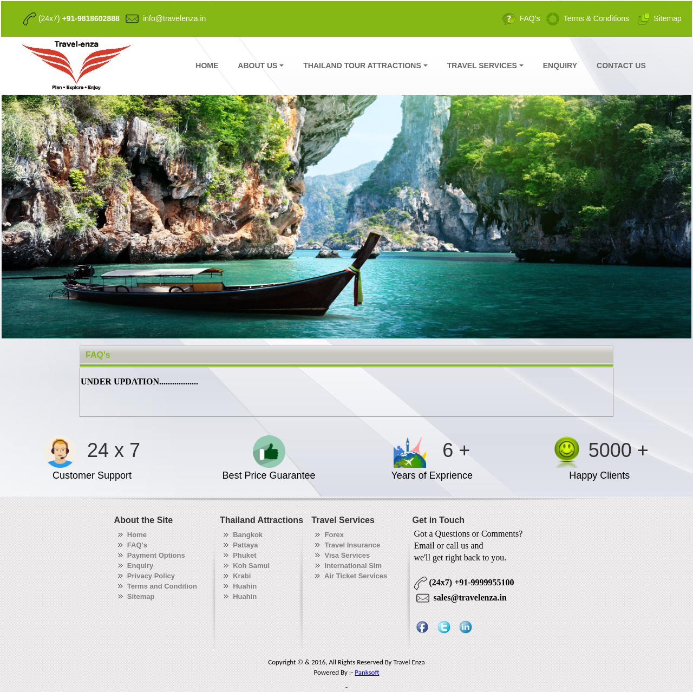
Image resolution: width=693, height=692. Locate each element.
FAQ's (98, 355)
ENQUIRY (560, 65)
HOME (206, 65)
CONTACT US (621, 65)
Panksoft (367, 672)
